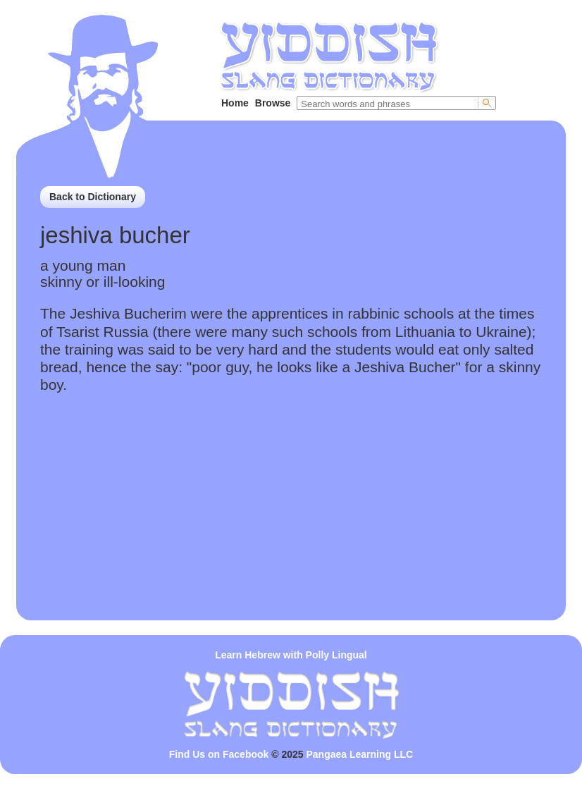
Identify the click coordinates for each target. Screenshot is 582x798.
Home (235, 103)
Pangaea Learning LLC (360, 754)
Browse (273, 103)
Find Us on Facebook (219, 754)
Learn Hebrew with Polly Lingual (290, 655)
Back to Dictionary (92, 196)
